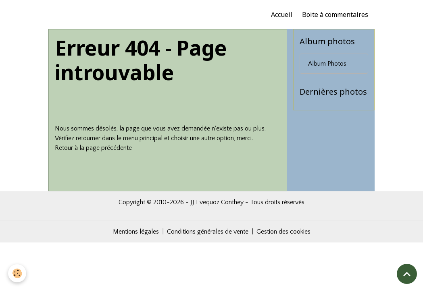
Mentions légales (136, 231)
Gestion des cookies (283, 231)
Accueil (281, 14)
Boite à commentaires (335, 14)
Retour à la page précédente (93, 147)
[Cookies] (17, 273)
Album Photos (327, 63)
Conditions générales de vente (207, 231)
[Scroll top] (407, 274)
